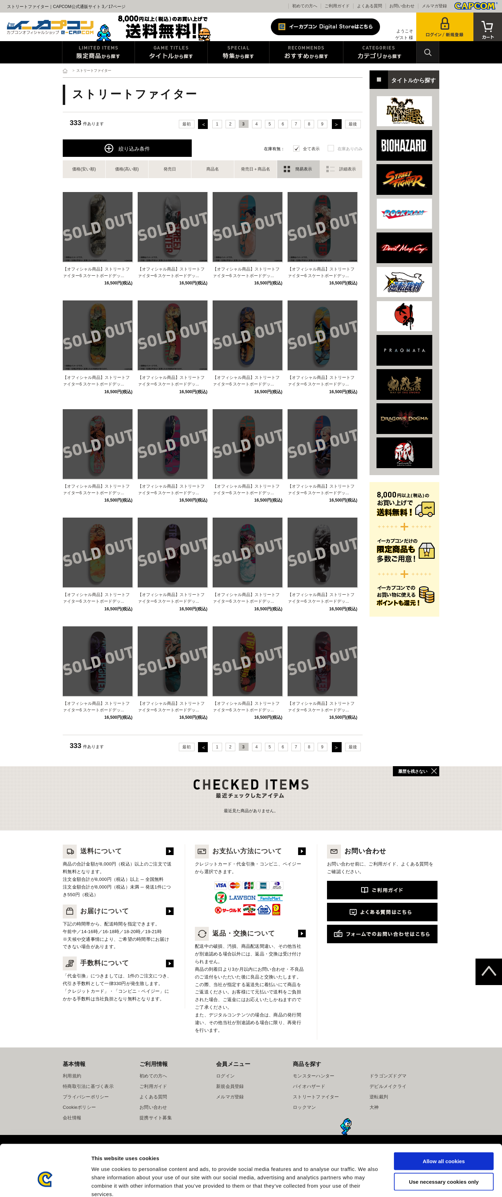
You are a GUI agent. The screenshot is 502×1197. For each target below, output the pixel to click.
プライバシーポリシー (86, 1096)
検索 (428, 52)
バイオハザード (309, 1086)
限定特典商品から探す (98, 52)
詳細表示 (347, 169)
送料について (92, 851)
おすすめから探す (306, 52)
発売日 (169, 169)
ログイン (225, 1075)
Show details (366, 1183)
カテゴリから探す (379, 52)
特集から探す (238, 52)
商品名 (212, 169)
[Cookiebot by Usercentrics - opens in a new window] (45, 1183)
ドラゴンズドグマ (388, 1075)
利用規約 (72, 1075)
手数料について (96, 963)
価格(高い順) (127, 169)
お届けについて (96, 911)
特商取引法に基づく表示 (88, 1086)
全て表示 (311, 148)
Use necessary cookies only (444, 1142)
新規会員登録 (230, 1086)
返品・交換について (235, 933)
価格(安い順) (84, 169)
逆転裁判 (379, 1096)
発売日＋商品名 (255, 169)
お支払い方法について (238, 851)
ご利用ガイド (337, 5)
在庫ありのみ (350, 148)
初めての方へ (304, 5)
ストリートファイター (316, 1096)
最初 (186, 124)
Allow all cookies (444, 1122)
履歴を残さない (412, 771)
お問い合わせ (401, 5)
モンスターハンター (313, 1075)
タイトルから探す (171, 52)
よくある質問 (369, 5)
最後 (353, 124)
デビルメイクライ (388, 1086)
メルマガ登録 (434, 5)
